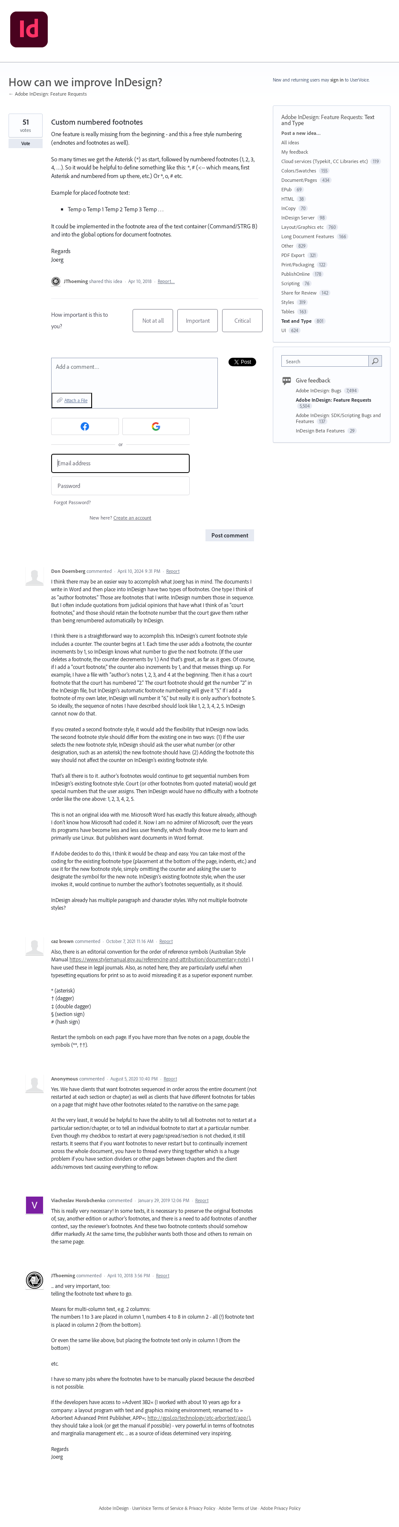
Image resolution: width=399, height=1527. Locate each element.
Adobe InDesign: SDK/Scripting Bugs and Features (338, 418)
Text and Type (296, 321)
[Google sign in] (156, 426)
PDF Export (293, 255)
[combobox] (327, 361)
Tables (288, 311)
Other (287, 245)
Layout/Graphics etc (302, 227)
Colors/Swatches (298, 170)
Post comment (229, 535)
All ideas (290, 142)
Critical (248, 324)
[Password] (120, 486)
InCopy (288, 208)
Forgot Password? (72, 502)
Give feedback (313, 380)
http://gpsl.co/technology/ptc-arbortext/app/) (198, 1417)
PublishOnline (295, 274)
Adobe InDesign (114, 1508)
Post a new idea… (301, 133)
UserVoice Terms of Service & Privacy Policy (173, 1508)
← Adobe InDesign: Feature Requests (48, 94)
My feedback (294, 152)
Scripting (290, 283)
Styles (287, 302)
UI (283, 330)
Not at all (157, 324)
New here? (120, 517)
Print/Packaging (297, 264)
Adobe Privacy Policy (280, 1508)
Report (172, 571)
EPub (286, 189)
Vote (25, 143)
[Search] (375, 360)
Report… (166, 281)
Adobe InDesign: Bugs (319, 390)
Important (202, 324)
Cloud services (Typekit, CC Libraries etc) (324, 161)
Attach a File (75, 400)
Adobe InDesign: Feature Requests (321, 117)
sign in (337, 80)
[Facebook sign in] (85, 426)
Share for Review (299, 292)
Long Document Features (307, 236)
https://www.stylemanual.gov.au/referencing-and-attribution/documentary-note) (159, 959)
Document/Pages (299, 180)
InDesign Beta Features (321, 430)
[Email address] (120, 463)
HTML (287, 199)
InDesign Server (298, 217)
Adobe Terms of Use (238, 1508)
